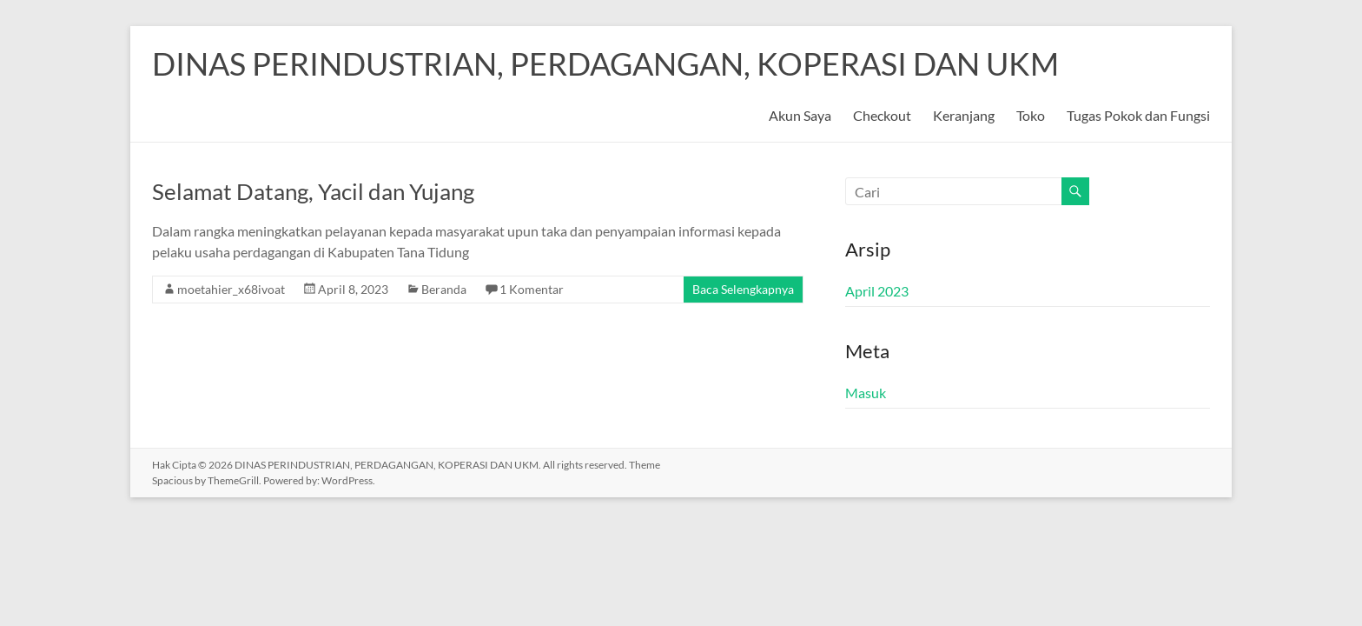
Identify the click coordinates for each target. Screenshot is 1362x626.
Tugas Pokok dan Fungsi (1138, 115)
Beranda (443, 289)
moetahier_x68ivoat (231, 289)
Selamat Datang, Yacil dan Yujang (313, 191)
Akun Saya (800, 115)
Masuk (865, 392)
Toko (1030, 115)
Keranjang (964, 115)
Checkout (882, 115)
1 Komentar (531, 289)
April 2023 (877, 291)
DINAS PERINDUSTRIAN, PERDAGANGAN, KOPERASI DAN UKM (605, 63)
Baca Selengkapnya (743, 289)
